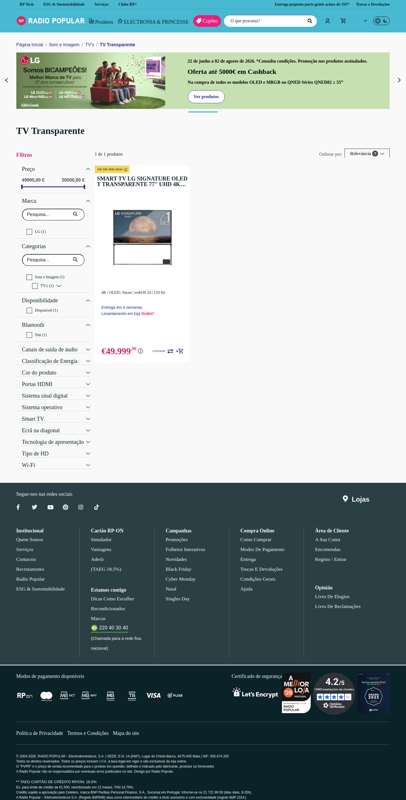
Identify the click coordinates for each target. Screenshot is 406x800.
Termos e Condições (90, 726)
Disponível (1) (41, 305)
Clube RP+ (132, 4)
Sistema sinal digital (45, 388)
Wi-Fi (27, 457)
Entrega (248, 552)
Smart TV (33, 411)
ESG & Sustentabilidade (66, 4)
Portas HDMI (36, 376)
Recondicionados (107, 601)
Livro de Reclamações (336, 599)
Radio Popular (29, 572)
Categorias (35, 242)
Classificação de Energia (51, 353)
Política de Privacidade (40, 726)
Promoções (177, 532)
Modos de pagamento (262, 542)
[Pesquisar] (309, 21)
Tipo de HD (34, 445)
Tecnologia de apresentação (55, 434)
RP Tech (27, 4)
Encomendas (327, 542)
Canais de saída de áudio (51, 341)
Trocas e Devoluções (371, 4)
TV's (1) (42, 282)
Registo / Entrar (331, 552)
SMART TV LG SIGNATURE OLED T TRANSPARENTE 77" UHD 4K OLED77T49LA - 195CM (143, 181)
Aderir (97, 552)
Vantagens (101, 542)
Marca (29, 198)
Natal (171, 581)
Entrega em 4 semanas (125, 306)
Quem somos (29, 532)
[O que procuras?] (269, 21)
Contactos (26, 552)
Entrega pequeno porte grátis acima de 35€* (304, 4)
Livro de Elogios (330, 589)
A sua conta (327, 532)
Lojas (357, 492)
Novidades (176, 552)
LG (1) (35, 229)
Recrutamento (30, 562)
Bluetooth (33, 318)
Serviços (105, 4)
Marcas (98, 611)
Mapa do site (130, 726)
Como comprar (255, 532)
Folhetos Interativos (185, 542)
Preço (28, 168)
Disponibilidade (39, 295)
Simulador (101, 532)
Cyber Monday (180, 572)
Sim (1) (36, 328)
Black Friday (177, 562)
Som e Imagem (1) (46, 273)
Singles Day (177, 591)
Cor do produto (40, 364)
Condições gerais (257, 572)
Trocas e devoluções (260, 562)
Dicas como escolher (111, 591)
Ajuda (246, 581)
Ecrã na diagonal (42, 422)
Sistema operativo (43, 399)
